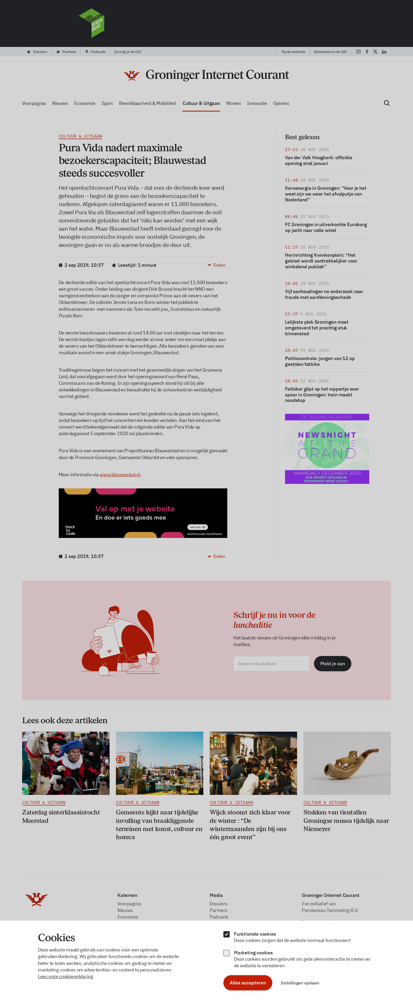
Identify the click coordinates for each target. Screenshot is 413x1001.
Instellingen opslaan (300, 982)
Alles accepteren (248, 983)
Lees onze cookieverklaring (65, 976)
